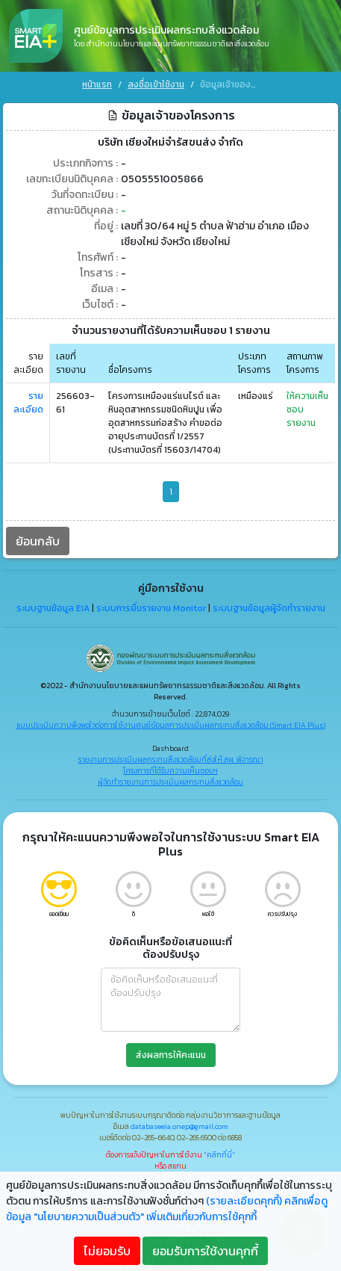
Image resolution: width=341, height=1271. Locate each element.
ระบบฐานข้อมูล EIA (53, 603)
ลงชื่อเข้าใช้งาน (156, 84)
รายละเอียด (28, 399)
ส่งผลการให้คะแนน (171, 1051)
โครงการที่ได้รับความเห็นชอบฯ (170, 767)
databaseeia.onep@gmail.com (179, 1122)
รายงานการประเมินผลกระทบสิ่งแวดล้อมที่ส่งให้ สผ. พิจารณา (170, 755)
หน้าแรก (97, 84)
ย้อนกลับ (38, 537)
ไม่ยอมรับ (107, 1251)
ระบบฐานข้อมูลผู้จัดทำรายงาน (269, 603)
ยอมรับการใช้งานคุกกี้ (205, 1251)
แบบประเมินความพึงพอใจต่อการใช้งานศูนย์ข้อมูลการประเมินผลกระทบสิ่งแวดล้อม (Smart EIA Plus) (170, 721)
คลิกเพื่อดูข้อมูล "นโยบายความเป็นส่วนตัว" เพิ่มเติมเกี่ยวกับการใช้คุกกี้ (167, 1209)
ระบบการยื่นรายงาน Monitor (151, 603)
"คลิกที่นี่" (219, 1151)
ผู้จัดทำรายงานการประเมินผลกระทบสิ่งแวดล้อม (170, 778)
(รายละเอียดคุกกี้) (244, 1201)
